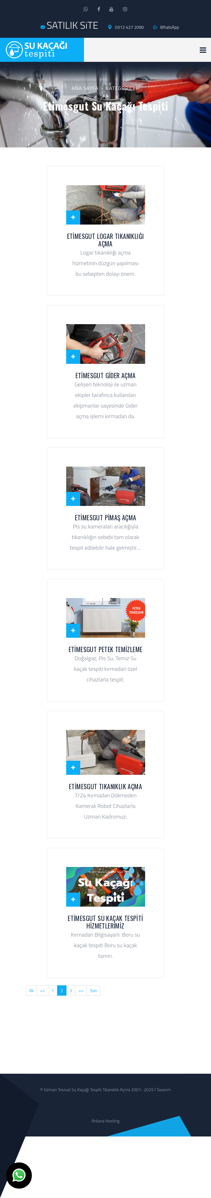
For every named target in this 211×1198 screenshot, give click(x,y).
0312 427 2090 (126, 27)
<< (42, 990)
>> (81, 990)
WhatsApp (166, 27)
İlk (31, 990)
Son (93, 990)
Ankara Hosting (105, 1120)
